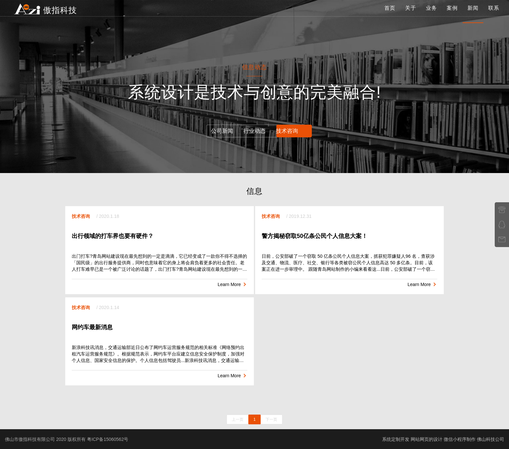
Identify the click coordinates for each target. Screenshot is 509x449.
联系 (493, 14)
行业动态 (254, 131)
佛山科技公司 (490, 439)
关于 (410, 14)
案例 (452, 14)
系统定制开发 (395, 439)
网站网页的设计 (426, 439)
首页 (389, 14)
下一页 (271, 419)
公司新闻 (219, 131)
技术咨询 (290, 131)
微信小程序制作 (460, 439)
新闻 (472, 14)
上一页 (237, 419)
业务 (431, 14)
